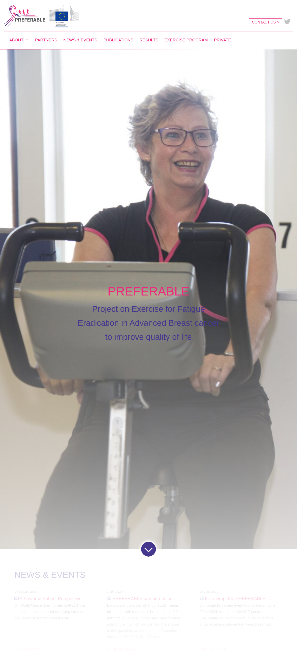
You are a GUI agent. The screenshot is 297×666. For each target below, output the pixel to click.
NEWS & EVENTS (80, 40)
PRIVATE (222, 40)
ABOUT (19, 40)
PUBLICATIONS (118, 40)
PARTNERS (46, 40)
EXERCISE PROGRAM (186, 40)
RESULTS (149, 40)
